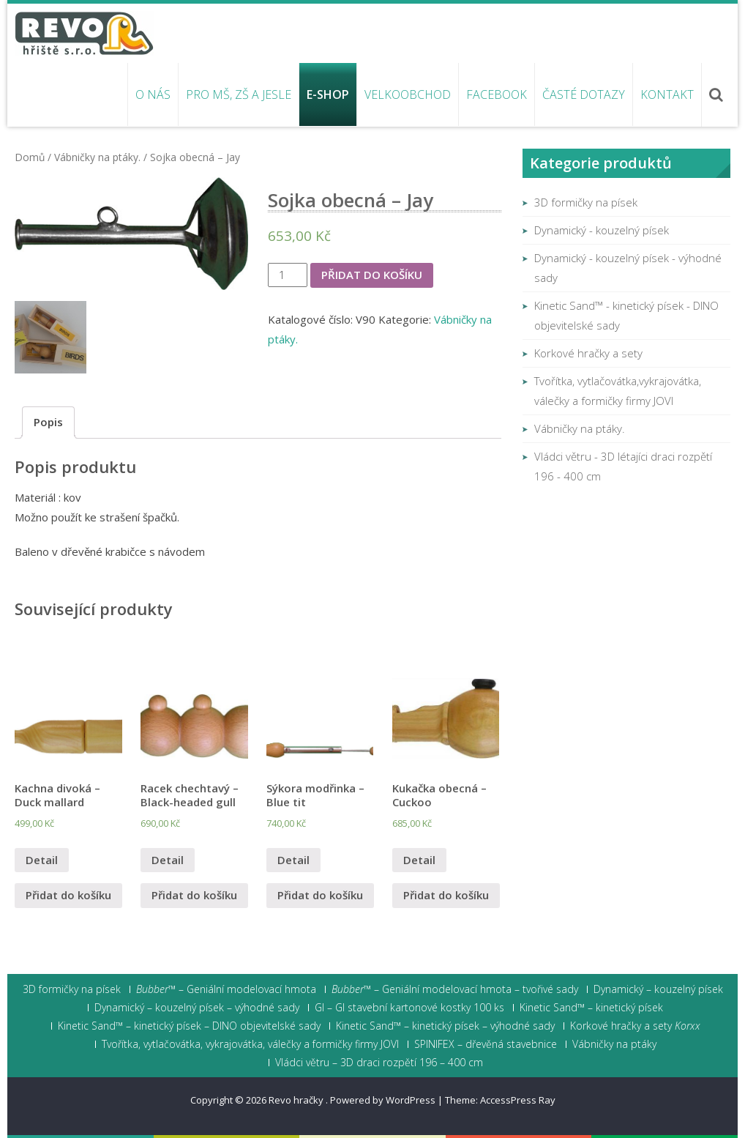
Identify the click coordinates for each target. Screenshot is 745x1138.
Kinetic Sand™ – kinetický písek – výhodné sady (445, 1026)
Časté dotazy (583, 94)
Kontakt (667, 94)
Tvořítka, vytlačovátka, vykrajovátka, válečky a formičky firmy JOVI (250, 1044)
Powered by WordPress (382, 1100)
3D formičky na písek (585, 202)
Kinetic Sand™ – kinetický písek (591, 1007)
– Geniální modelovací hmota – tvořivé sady (455, 989)
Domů (30, 157)
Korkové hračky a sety (588, 353)
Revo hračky (297, 1100)
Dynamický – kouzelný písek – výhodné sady (196, 1007)
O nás (153, 94)
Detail (42, 859)
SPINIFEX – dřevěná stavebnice (485, 1044)
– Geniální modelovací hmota (226, 989)
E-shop (328, 94)
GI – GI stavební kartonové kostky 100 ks (409, 1007)
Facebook (496, 94)
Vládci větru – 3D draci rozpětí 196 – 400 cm (379, 1062)
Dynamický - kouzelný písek (601, 230)
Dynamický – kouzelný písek (658, 989)
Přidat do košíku (371, 274)
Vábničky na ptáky (614, 1044)
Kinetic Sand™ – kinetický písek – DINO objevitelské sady (189, 1026)
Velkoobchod (407, 94)
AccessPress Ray (517, 1100)
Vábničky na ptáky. (97, 157)
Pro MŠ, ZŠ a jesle (238, 94)
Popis (48, 421)
